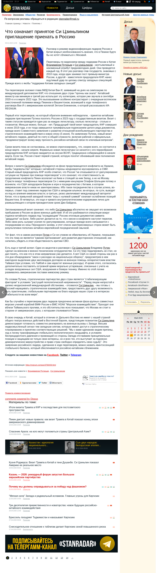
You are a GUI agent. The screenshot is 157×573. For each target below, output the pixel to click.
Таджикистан (62, 1)
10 (46, 558)
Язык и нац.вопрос (89, 15)
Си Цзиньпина (33, 166)
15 (142, 332)
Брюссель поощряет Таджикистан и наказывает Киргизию (42, 517)
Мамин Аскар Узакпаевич (135, 57)
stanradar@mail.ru (69, 19)
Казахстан (32, 1)
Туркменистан (78, 1)
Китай (107, 1)
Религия (41, 15)
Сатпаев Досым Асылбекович (142, 115)
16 (145, 332)
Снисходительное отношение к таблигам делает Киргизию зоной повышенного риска (57, 526)
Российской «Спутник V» (138, 282)
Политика (6, 15)
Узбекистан (94, 1)
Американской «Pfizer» (138, 289)
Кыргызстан (46, 1)
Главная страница (13, 23)
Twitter (64, 355)
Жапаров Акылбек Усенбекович (142, 81)
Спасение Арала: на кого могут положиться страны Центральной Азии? (50, 431)
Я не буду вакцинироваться (140, 295)
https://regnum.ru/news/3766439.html (40, 365)
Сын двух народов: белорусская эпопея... (88, 444)
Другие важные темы (143, 15)
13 (62, 558)
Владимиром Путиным (59, 65)
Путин (46, 235)
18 (128, 335)
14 (67, 558)
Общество (30, 15)
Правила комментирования (18, 393)
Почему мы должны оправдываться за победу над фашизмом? (48, 486)
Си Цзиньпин (86, 285)
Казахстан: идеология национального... (41, 444)
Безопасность (53, 15)
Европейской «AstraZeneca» (134, 278)
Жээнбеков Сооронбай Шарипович (142, 99)
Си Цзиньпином (84, 65)
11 (51, 558)
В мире (118, 1)
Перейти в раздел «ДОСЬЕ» (135, 68)
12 (57, 558)
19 (131, 335)
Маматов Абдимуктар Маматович (142, 142)
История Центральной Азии (115, 15)
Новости (26, 23)
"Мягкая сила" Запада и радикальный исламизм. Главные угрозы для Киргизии (54, 496)
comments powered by (21, 399)
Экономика (18, 15)
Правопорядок (70, 15)
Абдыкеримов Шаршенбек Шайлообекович (144, 158)
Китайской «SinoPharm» (138, 285)
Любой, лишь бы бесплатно (140, 292)
